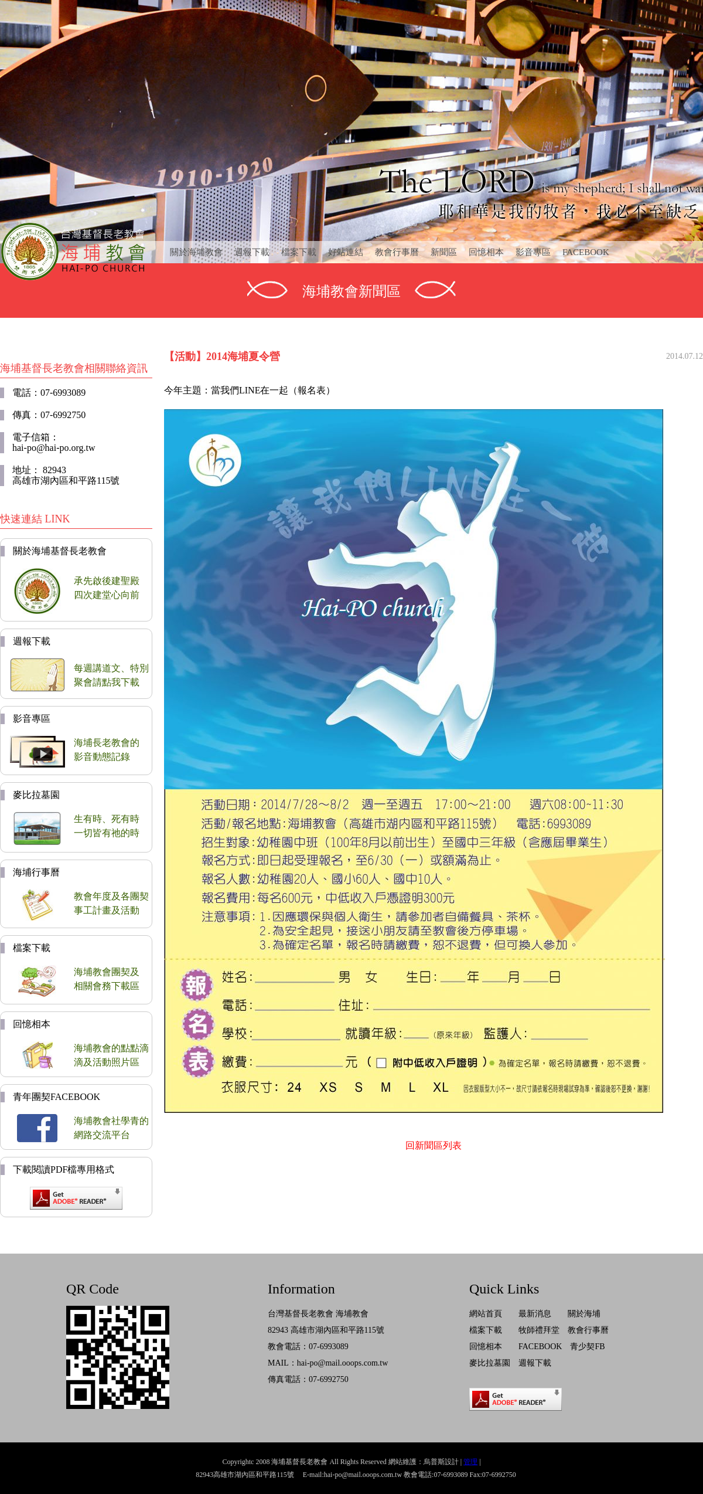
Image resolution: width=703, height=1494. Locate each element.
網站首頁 (485, 1313)
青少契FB (587, 1346)
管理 (470, 1462)
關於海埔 (584, 1313)
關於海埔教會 (196, 252)
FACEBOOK (585, 252)
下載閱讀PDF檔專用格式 (63, 1169)
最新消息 (534, 1313)
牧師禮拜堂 (538, 1330)
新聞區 (444, 252)
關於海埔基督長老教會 (60, 551)
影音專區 (533, 252)
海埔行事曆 (36, 872)
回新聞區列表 (433, 1145)
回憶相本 (486, 252)
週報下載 (251, 252)
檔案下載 (298, 252)
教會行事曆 (397, 252)
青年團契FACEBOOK (56, 1097)
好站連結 (345, 252)
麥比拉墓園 (36, 795)
